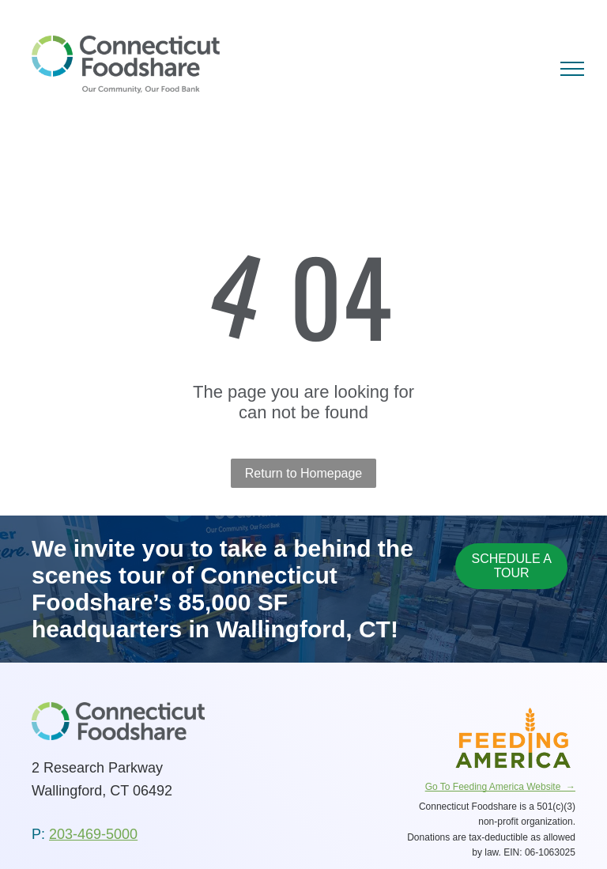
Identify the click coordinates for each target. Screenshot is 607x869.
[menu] (572, 68)
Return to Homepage (304, 473)
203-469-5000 (93, 834)
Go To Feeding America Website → (500, 786)
